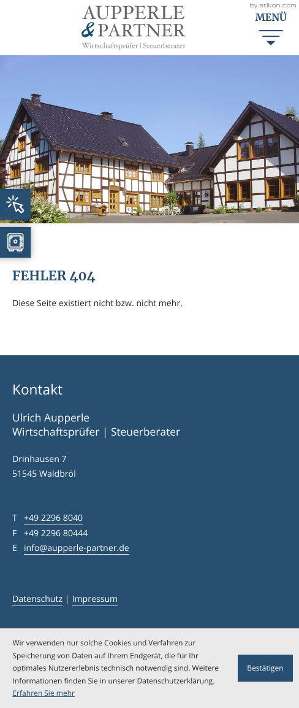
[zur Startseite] (133, 28)
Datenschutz (37, 599)
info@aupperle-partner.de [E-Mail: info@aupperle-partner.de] (76, 548)
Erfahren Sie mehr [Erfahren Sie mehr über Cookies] (43, 693)
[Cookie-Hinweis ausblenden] (265, 668)
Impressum (95, 599)
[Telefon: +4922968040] (53, 518)
